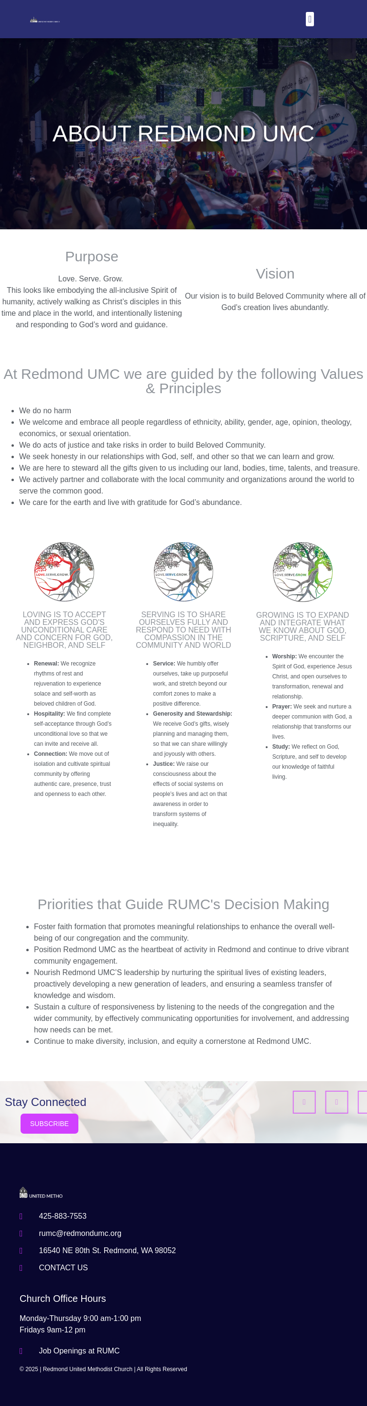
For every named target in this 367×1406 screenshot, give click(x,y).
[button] (310, 19)
